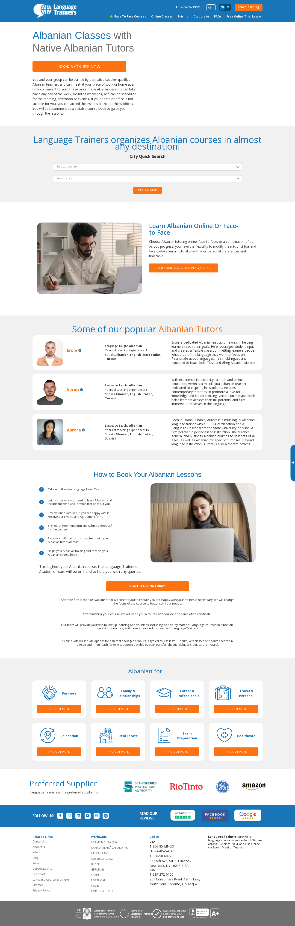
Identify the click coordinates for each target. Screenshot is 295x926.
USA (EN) (97, 842)
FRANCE (96, 886)
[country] (147, 166)
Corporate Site (42, 869)
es (228, 7)
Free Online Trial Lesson (245, 16)
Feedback (39, 874)
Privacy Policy (41, 890)
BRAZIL (95, 864)
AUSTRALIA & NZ (102, 859)
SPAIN (95, 875)
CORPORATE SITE (102, 891)
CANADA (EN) (100, 848)
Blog (35, 858)
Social (36, 863)
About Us (38, 847)
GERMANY (97, 869)
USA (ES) (111, 842)
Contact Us (39, 841)
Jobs (35, 852)
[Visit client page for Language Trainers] (170, 913)
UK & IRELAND (100, 853)
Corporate (201, 16)
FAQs (217, 16)
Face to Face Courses (130, 16)
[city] (147, 178)
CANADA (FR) (120, 848)
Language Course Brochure (50, 880)
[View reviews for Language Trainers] (204, 914)
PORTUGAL (98, 880)
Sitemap (38, 885)
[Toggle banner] (292, 463)
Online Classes (162, 16)
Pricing (183, 16)
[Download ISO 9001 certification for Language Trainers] (97, 913)
